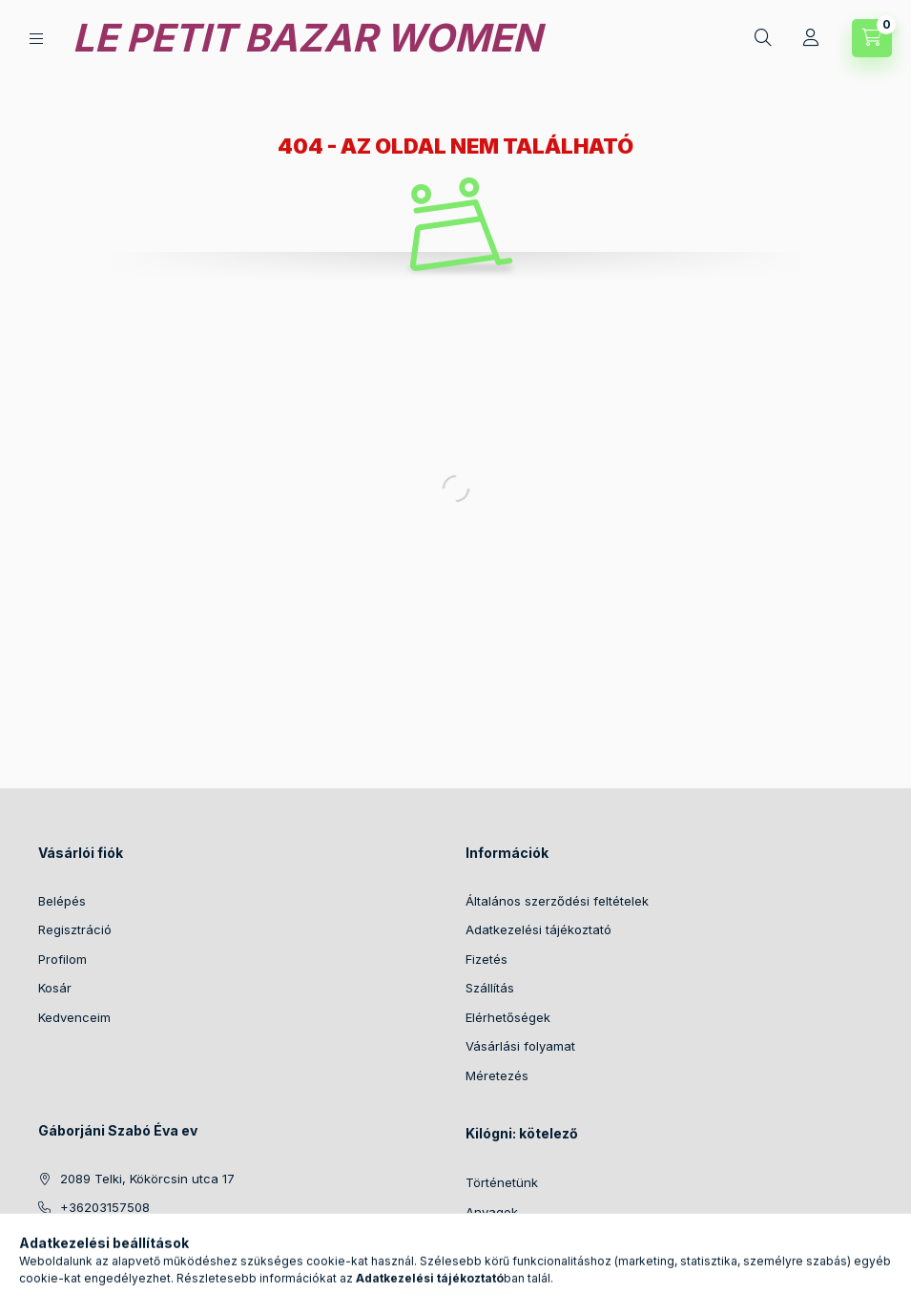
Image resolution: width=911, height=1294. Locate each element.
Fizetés (486, 959)
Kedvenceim (74, 1017)
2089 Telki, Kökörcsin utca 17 (147, 1178)
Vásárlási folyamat (520, 1046)
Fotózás (488, 1240)
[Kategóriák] (36, 38)
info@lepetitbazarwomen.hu (144, 1236)
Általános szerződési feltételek (557, 900)
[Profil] (811, 38)
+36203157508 (105, 1207)
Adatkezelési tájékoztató (538, 929)
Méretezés (497, 1075)
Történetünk (502, 1182)
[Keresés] (763, 38)
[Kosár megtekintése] (872, 38)
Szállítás (490, 987)
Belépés (62, 900)
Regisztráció (75, 929)
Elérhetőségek (508, 1017)
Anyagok (492, 1212)
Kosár (55, 987)
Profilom (62, 959)
